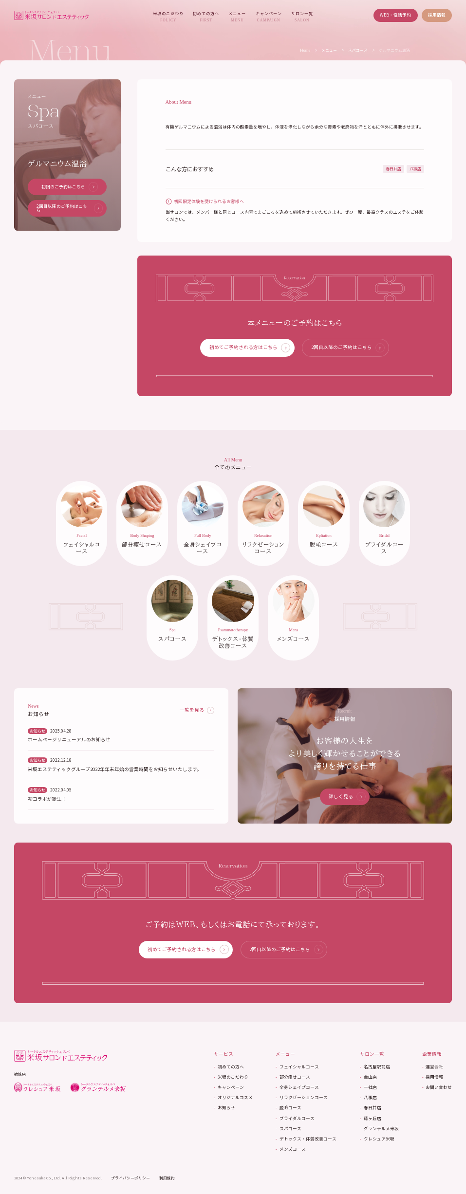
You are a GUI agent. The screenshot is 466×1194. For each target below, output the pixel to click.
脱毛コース (287, 1111)
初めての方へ (206, 16)
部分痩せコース (291, 1080)
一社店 (367, 1091)
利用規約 (167, 1181)
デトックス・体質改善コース (305, 1142)
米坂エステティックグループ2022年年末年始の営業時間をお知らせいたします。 (115, 773)
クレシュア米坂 (376, 1142)
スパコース (358, 50)
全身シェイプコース (296, 1091)
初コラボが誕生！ (47, 803)
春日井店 (370, 1111)
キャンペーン (269, 16)
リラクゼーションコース (300, 1101)
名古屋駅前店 (374, 1070)
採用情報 (437, 15)
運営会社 (433, 1070)
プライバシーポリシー (130, 1181)
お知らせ (223, 1111)
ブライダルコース (294, 1121)
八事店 (367, 1101)
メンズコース (289, 1153)
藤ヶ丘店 (370, 1121)
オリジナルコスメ (231, 1101)
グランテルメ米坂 (378, 1132)
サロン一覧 (302, 16)
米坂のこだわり (168, 16)
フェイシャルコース (296, 1070)
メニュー (237, 16)
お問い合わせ (437, 1091)
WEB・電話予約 (395, 15)
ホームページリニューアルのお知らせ (69, 743)
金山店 (367, 1080)
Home (305, 50)
